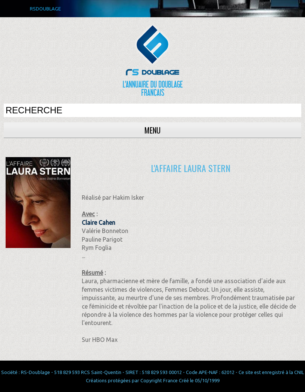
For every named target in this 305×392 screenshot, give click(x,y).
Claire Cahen (98, 222)
